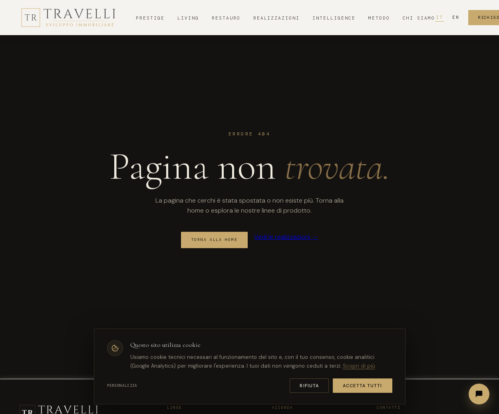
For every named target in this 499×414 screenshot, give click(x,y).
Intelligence (334, 18)
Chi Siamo (419, 18)
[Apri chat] (479, 394)
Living (188, 18)
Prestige (150, 18)
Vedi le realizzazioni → (286, 237)
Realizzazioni (276, 18)
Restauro (226, 18)
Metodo (379, 18)
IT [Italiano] (439, 17)
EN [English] (455, 17)
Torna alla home (214, 239)
